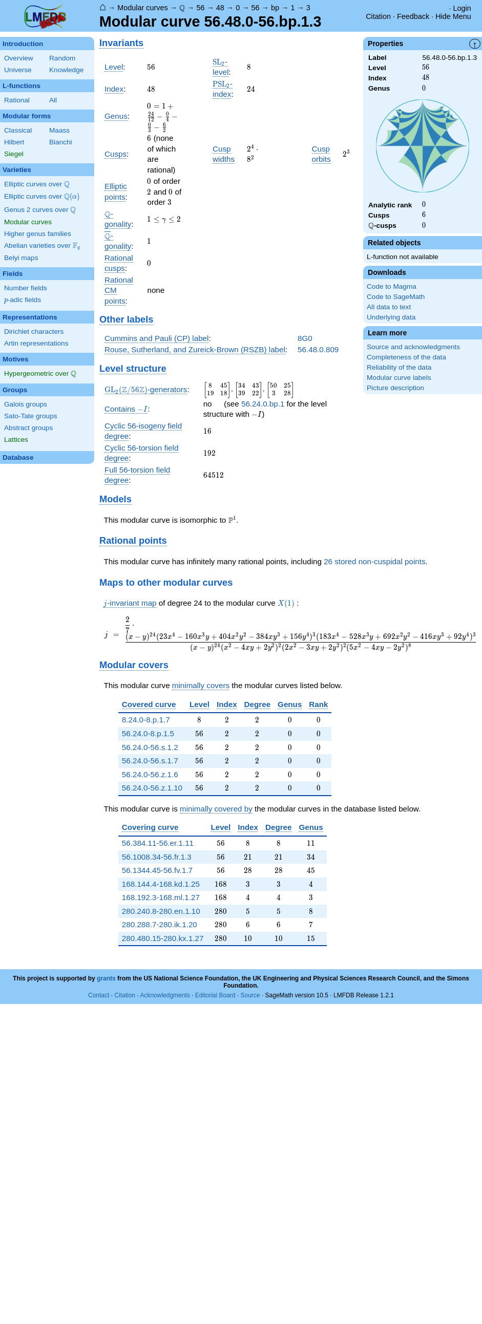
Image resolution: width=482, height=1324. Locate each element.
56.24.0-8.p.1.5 (148, 733)
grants (106, 978)
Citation (378, 16)
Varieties (17, 170)
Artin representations (36, 343)
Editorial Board (215, 995)
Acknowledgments (165, 995)
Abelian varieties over (42, 246)
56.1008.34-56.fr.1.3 (157, 856)
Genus (116, 116)
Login (462, 8)
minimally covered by (216, 808)
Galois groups (25, 404)
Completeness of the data (406, 357)
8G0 (305, 338)
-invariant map (129, 603)
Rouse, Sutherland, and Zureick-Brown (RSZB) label (194, 349)
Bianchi (60, 142)
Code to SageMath (396, 297)
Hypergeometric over (40, 374)
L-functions (21, 86)
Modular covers (134, 664)
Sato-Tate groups (30, 416)
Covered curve (149, 704)
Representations (30, 317)
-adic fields (22, 300)
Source (250, 995)
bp (275, 8)
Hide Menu (453, 16)
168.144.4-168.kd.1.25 (161, 884)
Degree (257, 704)
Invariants (121, 42)
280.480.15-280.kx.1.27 (163, 938)
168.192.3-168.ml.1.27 (161, 897)
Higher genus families (37, 234)
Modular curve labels (399, 377)
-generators (145, 389)
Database (18, 457)
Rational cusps (118, 263)
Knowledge (66, 70)
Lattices (16, 439)
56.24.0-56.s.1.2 (150, 747)
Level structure (132, 368)
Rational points (133, 540)
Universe (18, 70)
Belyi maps (21, 258)
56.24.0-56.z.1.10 (152, 787)
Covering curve (150, 827)
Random (62, 58)
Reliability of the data (399, 367)
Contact (98, 995)
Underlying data (391, 317)
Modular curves (142, 8)
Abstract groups (28, 428)
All (53, 100)
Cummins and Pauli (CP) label (156, 338)
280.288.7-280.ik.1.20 (159, 924)
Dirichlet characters (34, 331)
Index (113, 88)
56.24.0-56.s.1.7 (150, 760)
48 (220, 8)
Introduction (23, 44)
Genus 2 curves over (40, 210)
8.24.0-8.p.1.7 (146, 719)
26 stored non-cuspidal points (374, 561)
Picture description (395, 388)
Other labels (126, 319)
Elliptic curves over (37, 184)
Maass (59, 130)
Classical (18, 130)
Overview (18, 58)
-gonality (117, 241)
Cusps (115, 154)
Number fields (25, 288)
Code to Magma (391, 286)
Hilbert (14, 142)
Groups (15, 390)
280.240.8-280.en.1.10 (161, 911)
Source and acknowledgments (413, 347)
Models (115, 499)
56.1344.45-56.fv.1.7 (157, 870)
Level (113, 66)
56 (200, 8)
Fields (13, 273)
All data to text (389, 307)
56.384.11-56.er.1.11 (158, 843)
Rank (318, 704)
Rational (17, 100)
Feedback (413, 16)
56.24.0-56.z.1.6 (150, 774)
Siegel (14, 154)
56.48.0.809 (318, 349)
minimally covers (200, 685)
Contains (126, 409)
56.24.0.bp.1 (262, 403)
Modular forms (27, 116)
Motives (16, 359)
